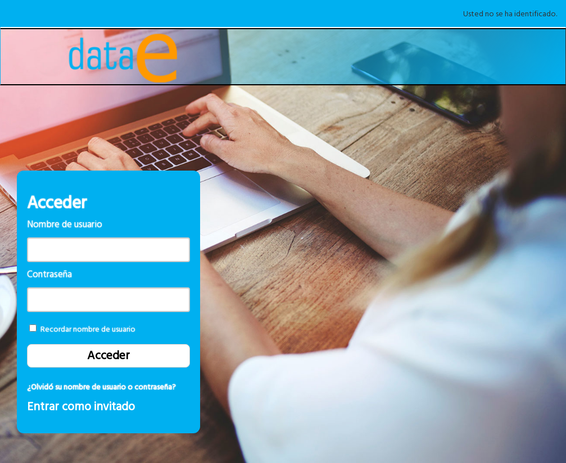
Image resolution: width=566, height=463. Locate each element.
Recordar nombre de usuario (87, 329)
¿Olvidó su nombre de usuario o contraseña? (101, 387)
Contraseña (49, 274)
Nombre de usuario (64, 224)
